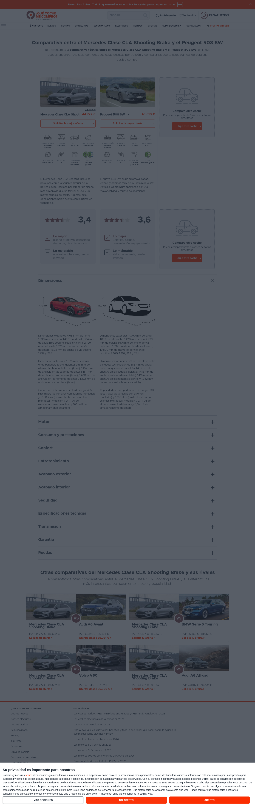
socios (28, 775)
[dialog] (127, 785)
